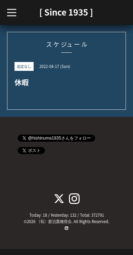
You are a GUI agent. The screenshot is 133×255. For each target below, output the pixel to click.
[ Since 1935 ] (66, 12)
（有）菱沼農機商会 (53, 222)
